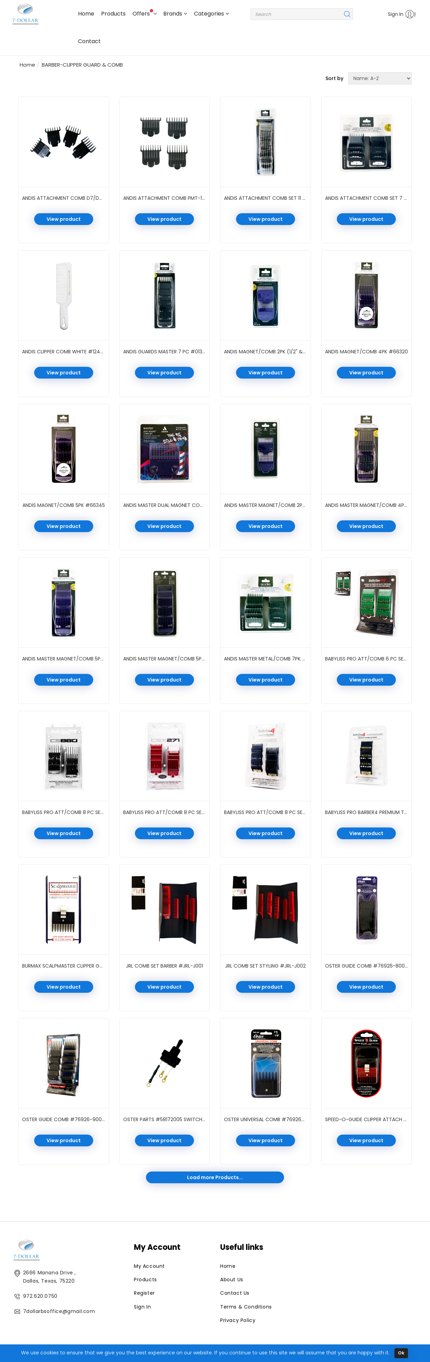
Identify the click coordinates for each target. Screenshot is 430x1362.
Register (144, 1293)
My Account (149, 1266)
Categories (211, 14)
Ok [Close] (401, 1355)
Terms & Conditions (246, 1306)
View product (64, 219)
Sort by (334, 78)
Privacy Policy (237, 1320)
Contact (89, 41)
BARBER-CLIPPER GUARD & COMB (82, 64)
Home (86, 14)
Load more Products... (215, 1177)
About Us (231, 1279)
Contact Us (235, 1293)
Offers (145, 13)
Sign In (398, 14)
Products (113, 14)
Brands (175, 14)
